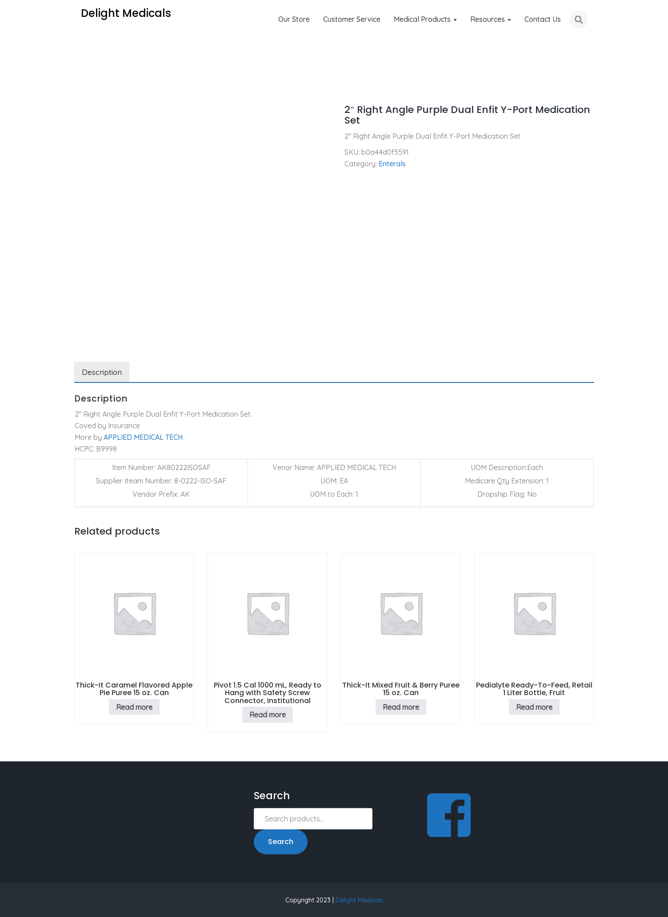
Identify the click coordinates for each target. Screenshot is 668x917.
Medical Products (425, 19)
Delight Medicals (359, 900)
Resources (490, 19)
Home (83, 84)
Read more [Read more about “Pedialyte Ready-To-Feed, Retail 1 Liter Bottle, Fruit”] (534, 707)
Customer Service (351, 19)
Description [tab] (102, 372)
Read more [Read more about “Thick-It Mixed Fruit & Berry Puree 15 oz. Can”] (401, 707)
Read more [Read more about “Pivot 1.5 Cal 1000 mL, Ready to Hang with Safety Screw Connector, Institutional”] (267, 714)
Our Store (294, 19)
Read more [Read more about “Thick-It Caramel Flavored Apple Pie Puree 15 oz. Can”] (134, 707)
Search (280, 842)
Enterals (118, 84)
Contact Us (542, 19)
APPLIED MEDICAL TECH (143, 437)
